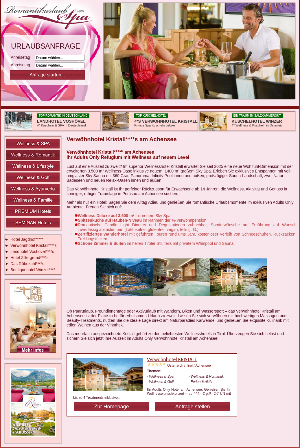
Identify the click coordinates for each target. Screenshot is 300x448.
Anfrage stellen (192, 407)
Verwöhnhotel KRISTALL (172, 359)
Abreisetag (22, 65)
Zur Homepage (111, 407)
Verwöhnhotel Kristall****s (33, 245)
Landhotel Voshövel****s (32, 251)
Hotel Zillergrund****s (29, 257)
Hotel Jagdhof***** (26, 239)
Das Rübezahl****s (27, 263)
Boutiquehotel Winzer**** (32, 269)
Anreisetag (22, 57)
